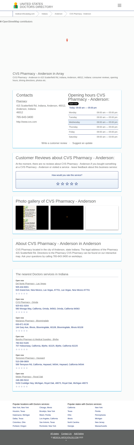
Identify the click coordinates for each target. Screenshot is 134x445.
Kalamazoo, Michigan (21, 415)
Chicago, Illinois (46, 408)
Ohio (69, 415)
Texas (70, 411)
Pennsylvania (100, 415)
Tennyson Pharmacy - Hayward (30, 358)
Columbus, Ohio (19, 422)
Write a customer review (54, 143)
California (71, 408)
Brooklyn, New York (47, 411)
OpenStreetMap (10, 21)
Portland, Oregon (19, 426)
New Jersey (99, 422)
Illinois (70, 419)
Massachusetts (101, 426)
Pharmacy (21, 101)
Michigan (98, 419)
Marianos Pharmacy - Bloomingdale (32, 321)
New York (99, 408)
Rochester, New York (48, 426)
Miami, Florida (45, 415)
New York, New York (21, 408)
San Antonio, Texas (47, 422)
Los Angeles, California (49, 419)
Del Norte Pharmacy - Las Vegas (31, 283)
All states (54, 433)
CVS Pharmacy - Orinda (27, 302)
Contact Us (66, 433)
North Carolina (73, 422)
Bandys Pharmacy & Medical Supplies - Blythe (37, 339)
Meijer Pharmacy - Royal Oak (29, 376)
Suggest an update (82, 143)
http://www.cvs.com (26, 122)
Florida (98, 411)
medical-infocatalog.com (66, 437)
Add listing (79, 433)
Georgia (71, 426)
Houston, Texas (19, 411)
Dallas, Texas (18, 419)
